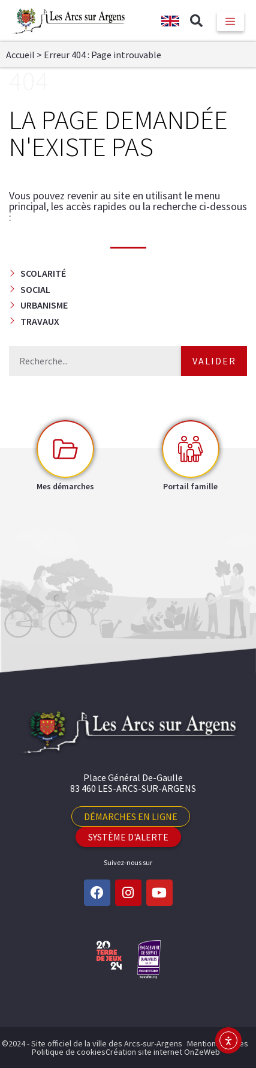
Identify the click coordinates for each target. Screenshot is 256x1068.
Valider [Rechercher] (214, 361)
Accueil (20, 55)
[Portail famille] (190, 449)
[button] (196, 21)
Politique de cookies (69, 1051)
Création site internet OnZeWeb (163, 1051)
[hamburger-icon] (230, 21)
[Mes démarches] (65, 449)
